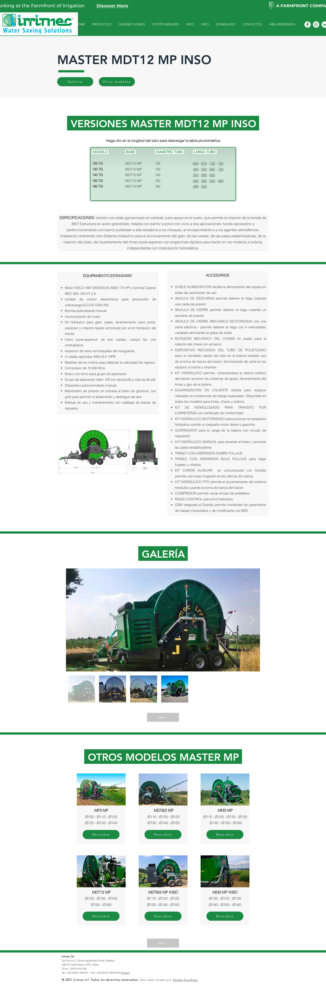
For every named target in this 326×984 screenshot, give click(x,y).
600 (212, 175)
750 (220, 163)
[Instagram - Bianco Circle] (316, 24)
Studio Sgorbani (185, 980)
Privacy (125, 972)
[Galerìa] (75, 81)
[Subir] (163, 717)
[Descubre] (101, 834)
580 (204, 175)
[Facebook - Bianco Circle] (307, 24)
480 (195, 186)
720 (212, 163)
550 (195, 175)
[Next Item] (252, 620)
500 (204, 169)
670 (204, 163)
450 (195, 169)
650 (195, 163)
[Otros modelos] (117, 81)
